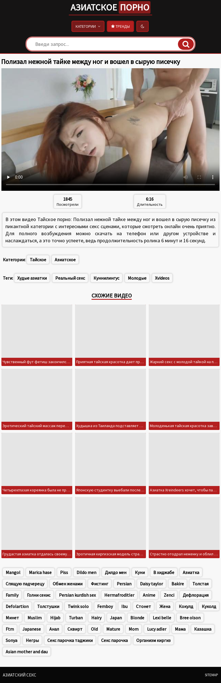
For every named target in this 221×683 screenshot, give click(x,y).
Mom (134, 629)
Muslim (34, 617)
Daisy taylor (151, 583)
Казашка (202, 629)
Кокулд (186, 606)
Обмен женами (67, 583)
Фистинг (99, 583)
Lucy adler (156, 629)
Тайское (38, 259)
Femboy (105, 606)
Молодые (137, 278)
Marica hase (40, 572)
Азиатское (110, 7)
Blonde (137, 617)
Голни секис (38, 595)
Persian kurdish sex (77, 595)
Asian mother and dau (27, 651)
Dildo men (86, 572)
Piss (64, 572)
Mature (113, 629)
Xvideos (162, 278)
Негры (32, 640)
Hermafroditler (119, 595)
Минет (12, 617)
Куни (140, 572)
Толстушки (48, 606)
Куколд (209, 606)
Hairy (96, 617)
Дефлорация (196, 595)
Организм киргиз (153, 640)
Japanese (31, 629)
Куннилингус (106, 278)
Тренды (120, 26)
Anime (149, 595)
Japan (116, 617)
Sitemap (211, 675)
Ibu (124, 606)
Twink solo (78, 606)
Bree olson (190, 617)
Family (12, 595)
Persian (124, 583)
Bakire (177, 583)
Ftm (10, 629)
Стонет (143, 606)
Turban (76, 617)
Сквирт (74, 629)
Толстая (200, 583)
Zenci (169, 595)
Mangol (13, 572)
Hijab (55, 617)
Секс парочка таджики (70, 640)
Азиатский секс (19, 675)
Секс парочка (114, 640)
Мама (180, 629)
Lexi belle (162, 617)
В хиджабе (163, 572)
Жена (165, 606)
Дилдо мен (115, 572)
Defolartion (17, 606)
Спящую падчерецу (25, 583)
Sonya (11, 640)
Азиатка (191, 572)
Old (94, 629)
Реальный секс (70, 278)
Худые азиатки (32, 278)
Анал (54, 629)
